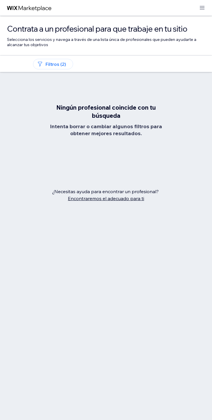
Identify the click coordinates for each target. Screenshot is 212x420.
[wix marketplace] (29, 8)
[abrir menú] (202, 8)
